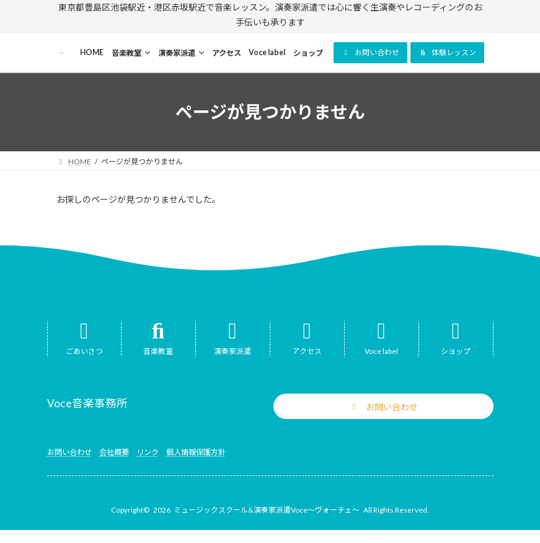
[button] (370, 52)
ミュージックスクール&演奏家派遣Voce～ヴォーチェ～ (267, 509)
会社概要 (114, 452)
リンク (147, 452)
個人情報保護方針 (196, 452)
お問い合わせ (69, 452)
